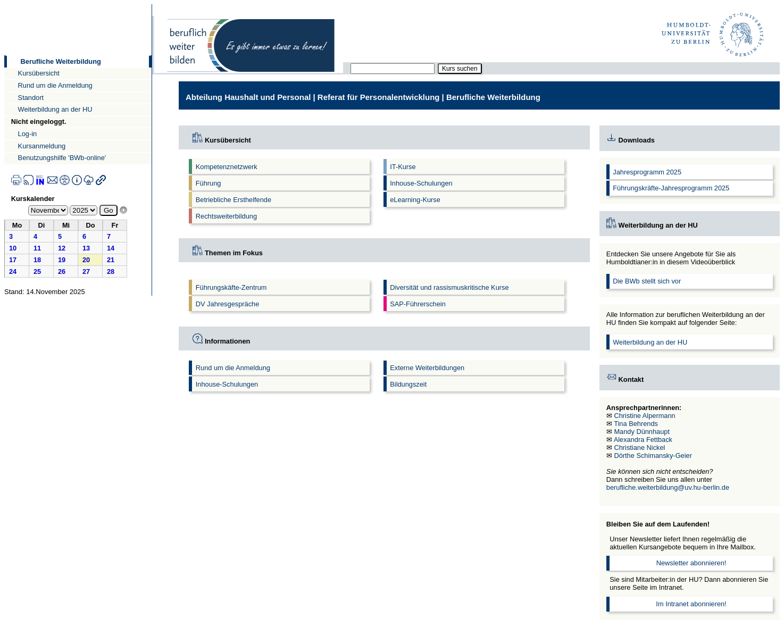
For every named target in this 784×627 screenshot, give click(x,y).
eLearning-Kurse (415, 200)
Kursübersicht (39, 73)
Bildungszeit (408, 384)
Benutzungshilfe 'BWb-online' (62, 158)
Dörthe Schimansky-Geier (653, 455)
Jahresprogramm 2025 (647, 172)
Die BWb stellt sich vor (647, 281)
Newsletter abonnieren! (691, 563)
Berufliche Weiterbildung (61, 61)
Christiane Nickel (639, 448)
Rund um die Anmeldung (55, 85)
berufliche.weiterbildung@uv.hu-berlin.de (667, 487)
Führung (208, 183)
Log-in (27, 134)
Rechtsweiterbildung (226, 216)
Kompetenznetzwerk (226, 167)
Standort (31, 98)
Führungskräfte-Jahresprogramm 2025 (671, 188)
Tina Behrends (636, 424)
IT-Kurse (402, 167)
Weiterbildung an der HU (55, 109)
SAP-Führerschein (418, 304)
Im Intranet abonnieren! (691, 604)
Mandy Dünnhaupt (642, 432)
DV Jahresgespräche (228, 304)
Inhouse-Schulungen (421, 183)
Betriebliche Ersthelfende (233, 200)
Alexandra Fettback (643, 440)
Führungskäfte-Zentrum (231, 287)
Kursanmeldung (42, 146)
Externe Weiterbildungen (427, 368)
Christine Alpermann (644, 416)
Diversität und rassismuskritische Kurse (449, 287)
